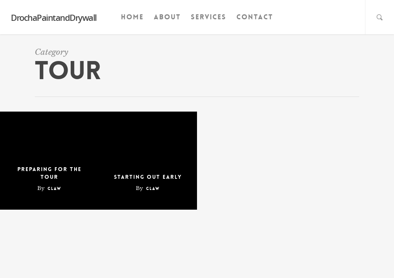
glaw (54, 189)
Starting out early (148, 176)
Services (208, 17)
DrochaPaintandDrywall (54, 17)
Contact (254, 17)
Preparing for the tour (49, 173)
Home (132, 17)
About (167, 17)
